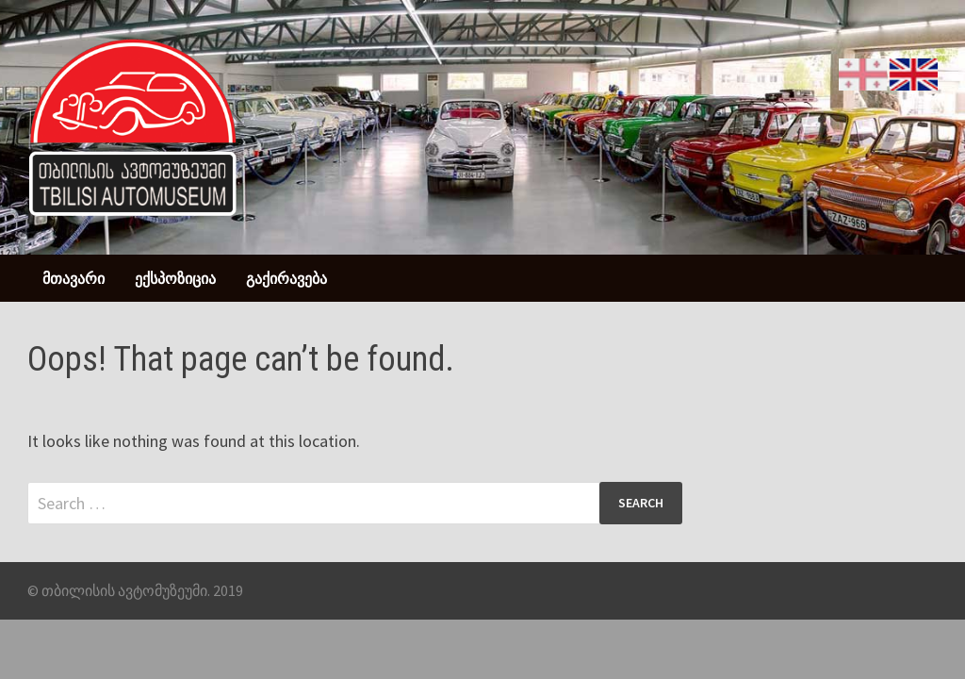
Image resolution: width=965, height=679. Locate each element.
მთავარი (73, 278)
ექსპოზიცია (175, 278)
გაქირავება (286, 278)
